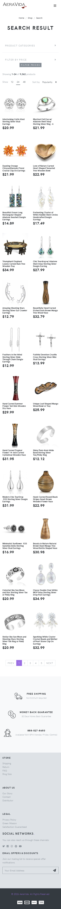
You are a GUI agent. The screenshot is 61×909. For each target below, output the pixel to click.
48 (24, 81)
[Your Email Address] (26, 870)
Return (5, 766)
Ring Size (7, 774)
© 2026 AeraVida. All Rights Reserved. (30, 894)
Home (21, 17)
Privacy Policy (9, 819)
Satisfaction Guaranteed (14, 826)
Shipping (6, 763)
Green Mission (9, 823)
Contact (6, 796)
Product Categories (20, 45)
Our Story (7, 793)
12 (12, 81)
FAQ (4, 770)
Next (49, 663)
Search (39, 17)
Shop (30, 17)
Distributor (7, 800)
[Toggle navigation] (55, 5)
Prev (11, 663)
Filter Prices (30, 65)
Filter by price (16, 59)
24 (18, 81)
